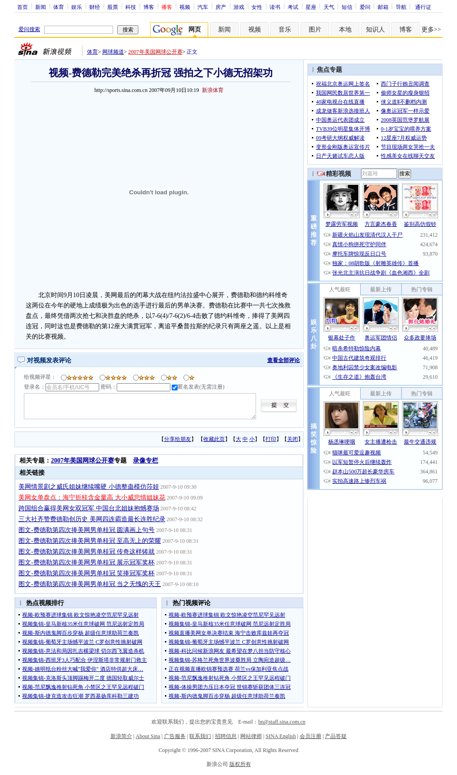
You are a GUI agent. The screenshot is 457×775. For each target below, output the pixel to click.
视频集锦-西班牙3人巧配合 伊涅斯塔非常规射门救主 (84, 660)
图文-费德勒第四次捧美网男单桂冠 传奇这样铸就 (86, 551)
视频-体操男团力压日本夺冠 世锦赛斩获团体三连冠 (230, 687)
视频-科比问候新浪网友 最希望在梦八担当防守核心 (230, 651)
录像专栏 (145, 460)
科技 (130, 6)
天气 (329, 6)
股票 (112, 6)
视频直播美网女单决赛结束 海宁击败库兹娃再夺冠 (229, 633)
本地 (345, 29)
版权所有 (240, 764)
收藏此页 (214, 439)
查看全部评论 (283, 360)
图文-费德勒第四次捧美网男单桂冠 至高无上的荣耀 (89, 540)
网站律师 (251, 736)
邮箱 (383, 6)
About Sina (148, 736)
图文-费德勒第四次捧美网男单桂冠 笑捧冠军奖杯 (86, 573)
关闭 (292, 439)
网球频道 (113, 52)
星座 (311, 6)
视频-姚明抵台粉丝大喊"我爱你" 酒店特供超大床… (82, 669)
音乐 (285, 29)
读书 (275, 6)
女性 (256, 6)
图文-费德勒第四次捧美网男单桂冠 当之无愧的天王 (89, 584)
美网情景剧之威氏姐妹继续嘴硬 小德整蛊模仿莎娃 (88, 486)
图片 (315, 29)
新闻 (40, 6)
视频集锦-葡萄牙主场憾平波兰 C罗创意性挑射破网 (82, 642)
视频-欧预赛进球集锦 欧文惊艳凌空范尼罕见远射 (80, 615)
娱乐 (76, 6)
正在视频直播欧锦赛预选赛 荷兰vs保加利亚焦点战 (228, 669)
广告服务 (175, 736)
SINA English (280, 736)
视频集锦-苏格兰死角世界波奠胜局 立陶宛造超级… (230, 660)
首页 (22, 6)
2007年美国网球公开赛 (155, 52)
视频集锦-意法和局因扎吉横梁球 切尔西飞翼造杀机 (83, 651)
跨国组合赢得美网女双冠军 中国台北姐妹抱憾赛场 (88, 508)
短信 (347, 6)
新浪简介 (121, 736)
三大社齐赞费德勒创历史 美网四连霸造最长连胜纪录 (91, 519)
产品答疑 (336, 736)
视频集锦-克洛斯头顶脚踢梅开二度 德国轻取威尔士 (83, 678)
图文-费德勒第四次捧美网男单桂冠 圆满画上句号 (86, 530)
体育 (58, 6)
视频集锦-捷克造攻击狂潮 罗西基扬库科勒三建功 (80, 696)
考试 (293, 6)
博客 (148, 6)
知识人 (375, 29)
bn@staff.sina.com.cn (281, 722)
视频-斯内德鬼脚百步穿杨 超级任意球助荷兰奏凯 (80, 633)
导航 (401, 6)
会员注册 (310, 736)
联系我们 (200, 736)
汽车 (202, 6)
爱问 (365, 6)
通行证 (423, 6)
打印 (270, 439)
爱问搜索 (29, 29)
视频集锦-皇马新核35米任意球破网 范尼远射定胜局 (83, 624)
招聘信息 (226, 736)
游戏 (238, 6)
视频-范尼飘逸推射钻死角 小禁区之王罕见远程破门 (83, 687)
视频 (184, 6)
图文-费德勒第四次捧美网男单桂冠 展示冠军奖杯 (86, 562)
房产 (220, 6)
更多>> (431, 29)
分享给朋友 (177, 439)
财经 (94, 6)
